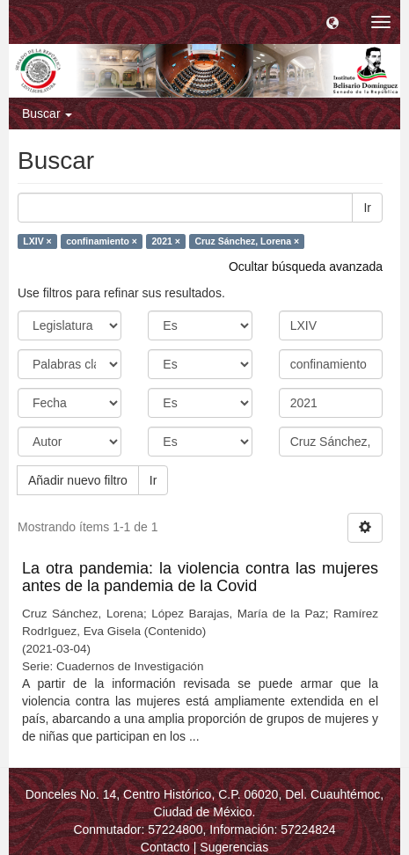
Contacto (165, 847)
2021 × (165, 241)
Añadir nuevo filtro (78, 480)
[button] (332, 22)
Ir (367, 208)
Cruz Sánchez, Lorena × (246, 241)
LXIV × (37, 241)
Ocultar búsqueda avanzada (306, 266)
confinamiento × (101, 241)
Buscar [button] (47, 113)
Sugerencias (234, 847)
